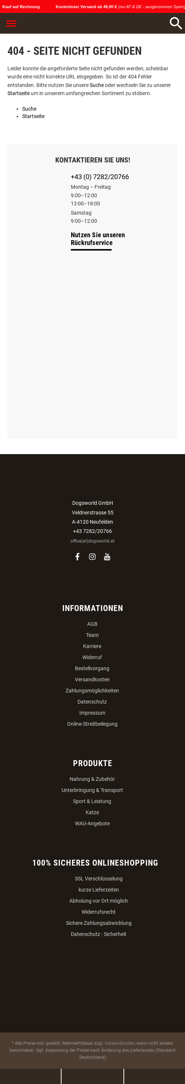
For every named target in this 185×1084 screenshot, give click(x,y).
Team (92, 635)
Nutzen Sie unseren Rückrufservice (98, 238)
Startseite (18, 93)
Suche (97, 85)
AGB (92, 624)
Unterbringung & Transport (92, 790)
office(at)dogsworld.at (92, 541)
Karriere (92, 646)
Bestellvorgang (92, 668)
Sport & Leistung (92, 801)
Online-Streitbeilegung (92, 724)
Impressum (92, 713)
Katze (92, 812)
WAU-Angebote (92, 823)
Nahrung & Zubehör (92, 779)
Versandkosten (92, 679)
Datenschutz (92, 702)
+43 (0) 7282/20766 (100, 177)
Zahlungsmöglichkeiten (92, 691)
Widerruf (92, 657)
